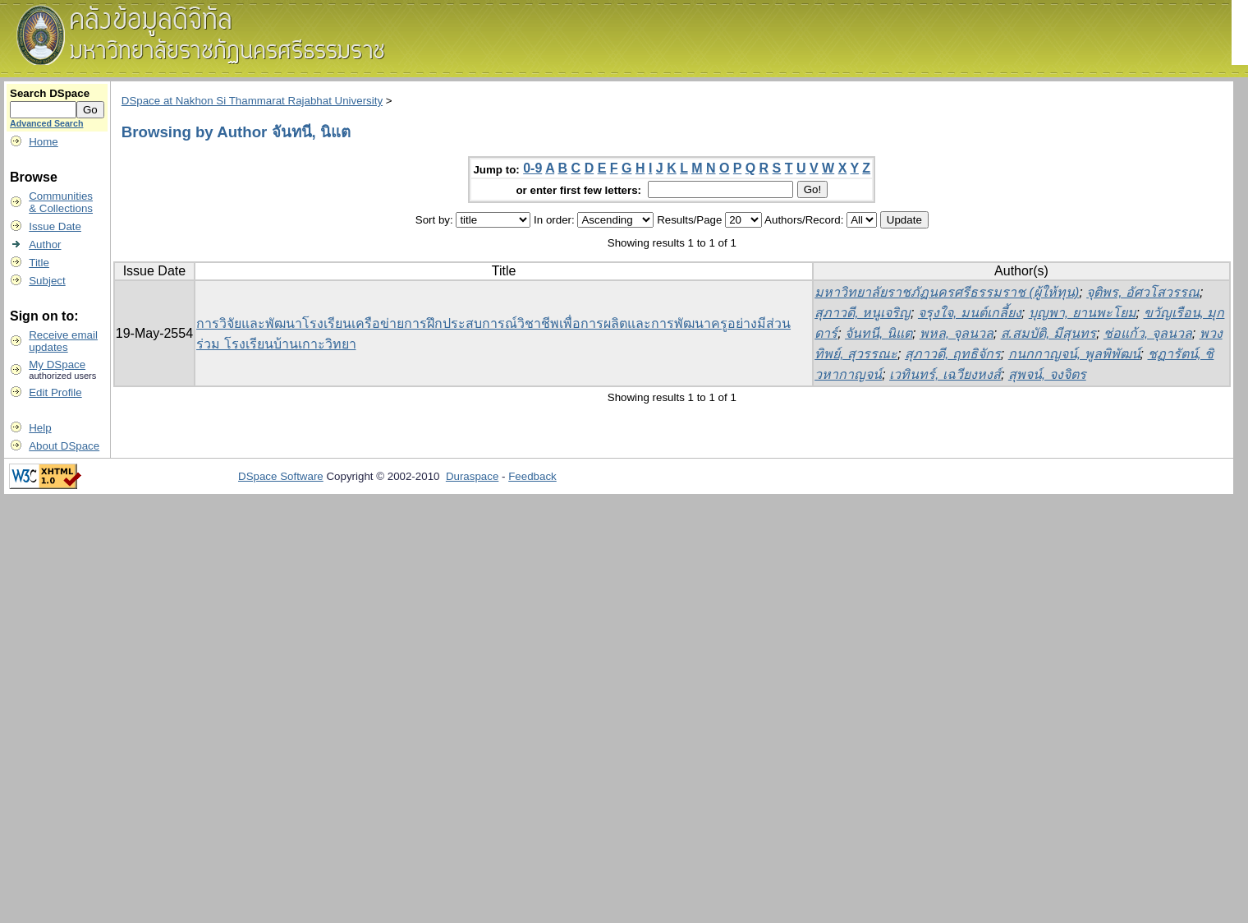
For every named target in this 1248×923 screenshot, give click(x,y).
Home (43, 142)
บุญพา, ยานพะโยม (1082, 313)
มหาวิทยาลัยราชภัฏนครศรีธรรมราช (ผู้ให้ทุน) (946, 292)
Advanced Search (46, 123)
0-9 (532, 168)
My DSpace (57, 364)
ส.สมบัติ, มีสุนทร (1048, 333)
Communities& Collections (61, 202)
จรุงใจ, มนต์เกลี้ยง (969, 313)
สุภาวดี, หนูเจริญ (862, 313)
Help (40, 428)
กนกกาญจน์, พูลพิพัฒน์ (1074, 354)
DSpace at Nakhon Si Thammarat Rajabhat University (252, 101)
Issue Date (55, 226)
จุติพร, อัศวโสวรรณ (1143, 292)
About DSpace (64, 446)
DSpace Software (280, 476)
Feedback (532, 476)
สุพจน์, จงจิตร (1047, 374)
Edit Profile (55, 392)
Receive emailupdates (63, 341)
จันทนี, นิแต (878, 333)
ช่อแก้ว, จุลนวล (1147, 333)
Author (45, 244)
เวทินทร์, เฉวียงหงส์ (945, 374)
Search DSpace (49, 93)
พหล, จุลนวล (956, 333)
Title (39, 262)
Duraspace (472, 476)
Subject (47, 281)
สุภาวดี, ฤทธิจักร (953, 354)
